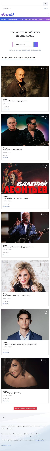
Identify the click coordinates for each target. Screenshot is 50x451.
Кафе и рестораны (31, 19)
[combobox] (22, 4)
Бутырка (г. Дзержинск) (12, 150)
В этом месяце (36, 50)
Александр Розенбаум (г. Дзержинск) (18, 247)
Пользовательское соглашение (10, 436)
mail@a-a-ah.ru (39, 440)
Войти (46, 8)
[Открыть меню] (47, 14)
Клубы (41, 19)
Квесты (3, 19)
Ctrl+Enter (41, 426)
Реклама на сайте (6, 434)
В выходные (26, 50)
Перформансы (12, 19)
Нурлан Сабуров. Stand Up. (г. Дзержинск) (19, 344)
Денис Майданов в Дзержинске (15, 101)
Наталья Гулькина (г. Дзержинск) (16, 295)
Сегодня (12, 50)
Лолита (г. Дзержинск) (12, 393)
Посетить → (6, 109)
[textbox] (22, 2)
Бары (21, 19)
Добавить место (17, 434)
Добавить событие (29, 434)
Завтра (18, 50)
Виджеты (38, 434)
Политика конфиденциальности (30, 436)
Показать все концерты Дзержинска (25, 408)
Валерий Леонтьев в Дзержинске (16, 198)
